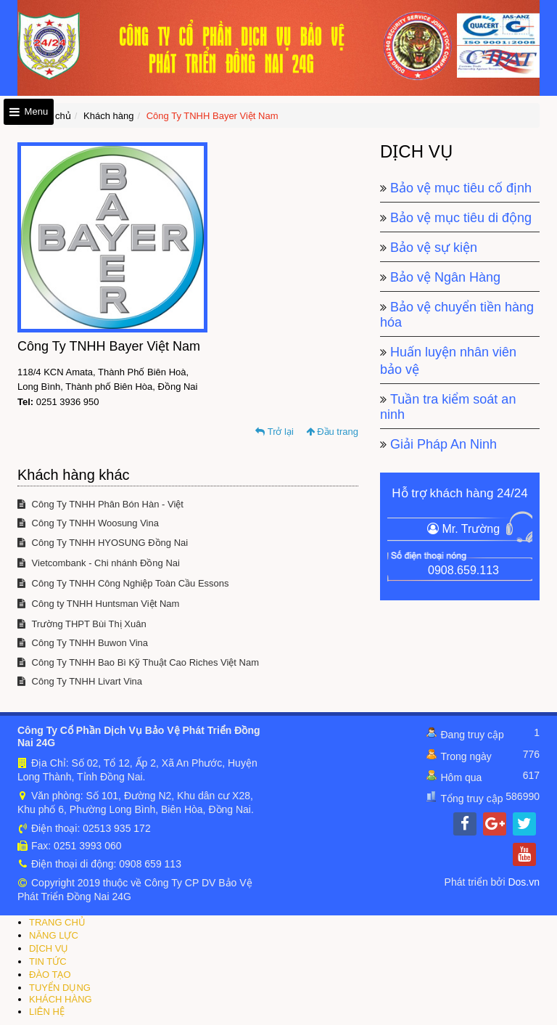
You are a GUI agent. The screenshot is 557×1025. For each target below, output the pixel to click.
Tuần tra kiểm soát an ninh (448, 407)
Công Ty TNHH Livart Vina (79, 681)
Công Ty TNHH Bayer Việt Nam (212, 115)
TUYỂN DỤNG (60, 987)
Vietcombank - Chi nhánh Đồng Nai (98, 563)
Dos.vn (524, 882)
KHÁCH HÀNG (60, 999)
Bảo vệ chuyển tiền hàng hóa (457, 315)
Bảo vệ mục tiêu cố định (461, 188)
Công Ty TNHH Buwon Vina (82, 642)
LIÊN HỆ (47, 1011)
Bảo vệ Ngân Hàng (445, 277)
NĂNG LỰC (53, 935)
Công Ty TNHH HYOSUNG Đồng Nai (102, 542)
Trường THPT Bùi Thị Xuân (82, 623)
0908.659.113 (463, 570)
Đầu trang (332, 431)
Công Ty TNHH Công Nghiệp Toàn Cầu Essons (123, 583)
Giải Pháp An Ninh (443, 444)
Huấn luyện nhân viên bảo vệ (448, 361)
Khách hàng (108, 115)
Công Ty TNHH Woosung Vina (88, 523)
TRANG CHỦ (57, 922)
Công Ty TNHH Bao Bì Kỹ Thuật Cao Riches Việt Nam (138, 662)
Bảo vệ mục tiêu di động (461, 218)
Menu (28, 112)
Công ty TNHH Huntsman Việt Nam (98, 603)
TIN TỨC (48, 961)
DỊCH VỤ (48, 948)
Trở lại (274, 431)
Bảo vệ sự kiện (433, 247)
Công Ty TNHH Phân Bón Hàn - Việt (100, 504)
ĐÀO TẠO (50, 974)
